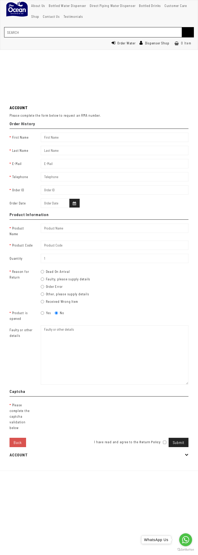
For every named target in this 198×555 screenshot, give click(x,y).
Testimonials (73, 16)
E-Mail (17, 164)
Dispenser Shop (154, 43)
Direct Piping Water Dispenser (113, 6)
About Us (38, 6)
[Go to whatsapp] (185, 539)
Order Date (18, 203)
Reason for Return (19, 274)
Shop (35, 16)
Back (18, 442)
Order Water (123, 43)
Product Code (22, 245)
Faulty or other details (21, 333)
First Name (20, 137)
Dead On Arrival (55, 271)
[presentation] (80, 410)
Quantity (16, 258)
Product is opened (19, 316)
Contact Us (51, 16)
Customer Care (175, 6)
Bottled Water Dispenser (67, 6)
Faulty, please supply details (65, 279)
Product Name (17, 231)
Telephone (20, 177)
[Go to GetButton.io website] (185, 549)
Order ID (18, 190)
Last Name (20, 150)
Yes (46, 313)
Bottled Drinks (150, 6)
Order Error (52, 286)
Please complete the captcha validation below (19, 416)
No (59, 313)
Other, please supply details (65, 294)
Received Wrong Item (59, 301)
